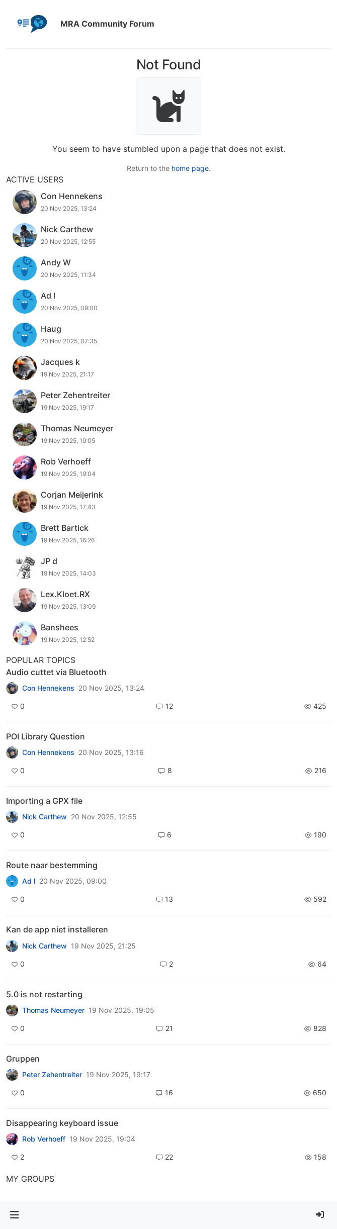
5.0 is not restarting (44, 994)
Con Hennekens (48, 688)
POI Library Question (45, 736)
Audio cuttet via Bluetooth (56, 672)
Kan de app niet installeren (57, 929)
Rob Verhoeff (43, 1139)
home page (190, 168)
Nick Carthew (44, 816)
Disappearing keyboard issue (62, 1123)
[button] (14, 1215)
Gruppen (23, 1059)
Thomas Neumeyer (53, 1010)
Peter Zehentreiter (52, 1074)
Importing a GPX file (44, 801)
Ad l (28, 881)
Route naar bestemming (52, 865)
